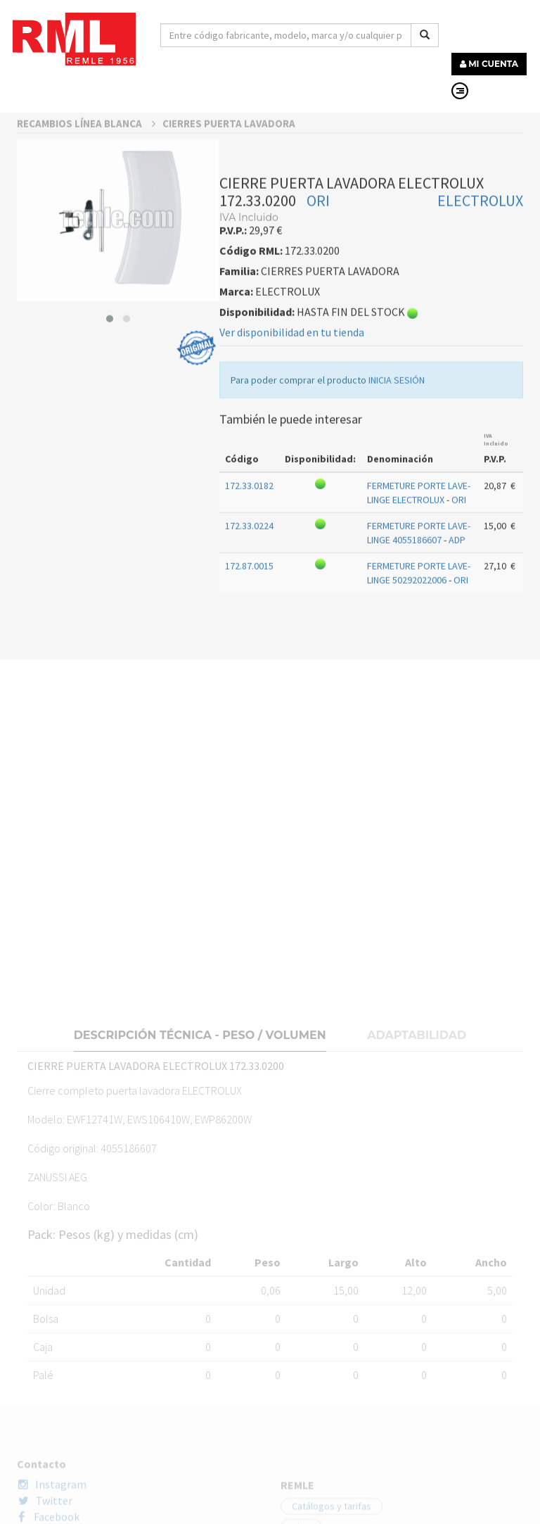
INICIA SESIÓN (396, 521)
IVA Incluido (496, 580)
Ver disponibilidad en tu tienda (291, 473)
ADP (457, 680)
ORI (318, 341)
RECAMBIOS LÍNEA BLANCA (86, 264)
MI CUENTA (489, 63)
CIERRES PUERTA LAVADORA (228, 264)
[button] (109, 460)
